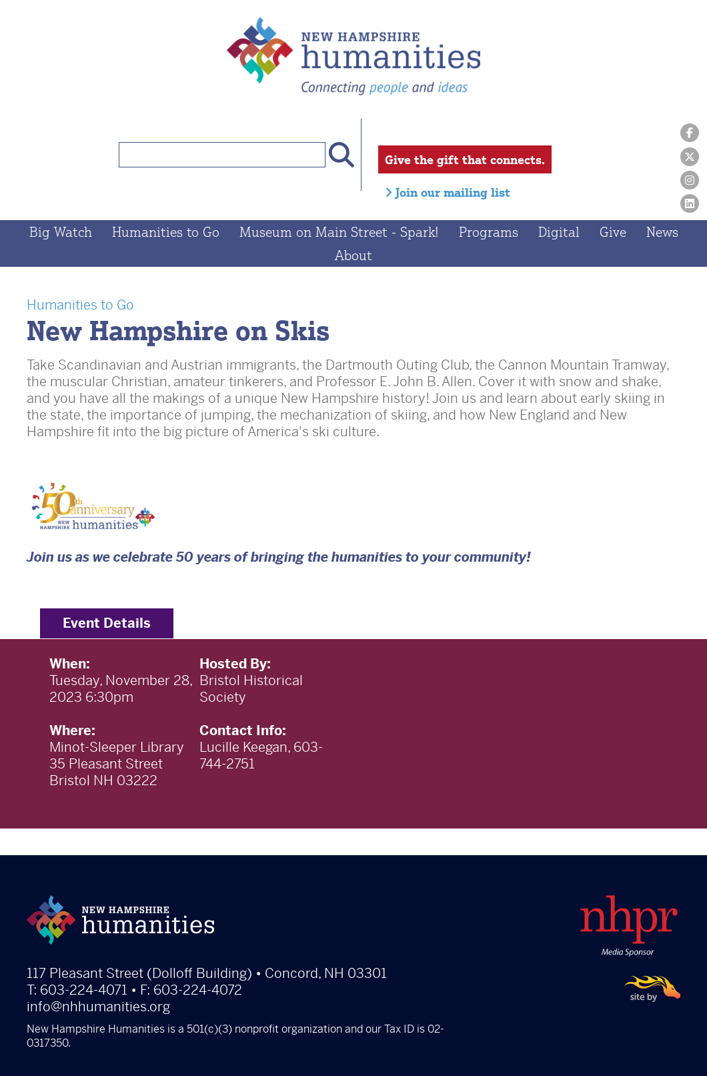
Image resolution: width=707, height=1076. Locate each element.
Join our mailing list (447, 192)
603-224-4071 (83, 991)
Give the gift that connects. (465, 159)
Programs (488, 233)
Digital (559, 233)
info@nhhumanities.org (98, 1008)
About (353, 256)
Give (613, 233)
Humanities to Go (165, 233)
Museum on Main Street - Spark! (339, 233)
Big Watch (60, 233)
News (662, 233)
